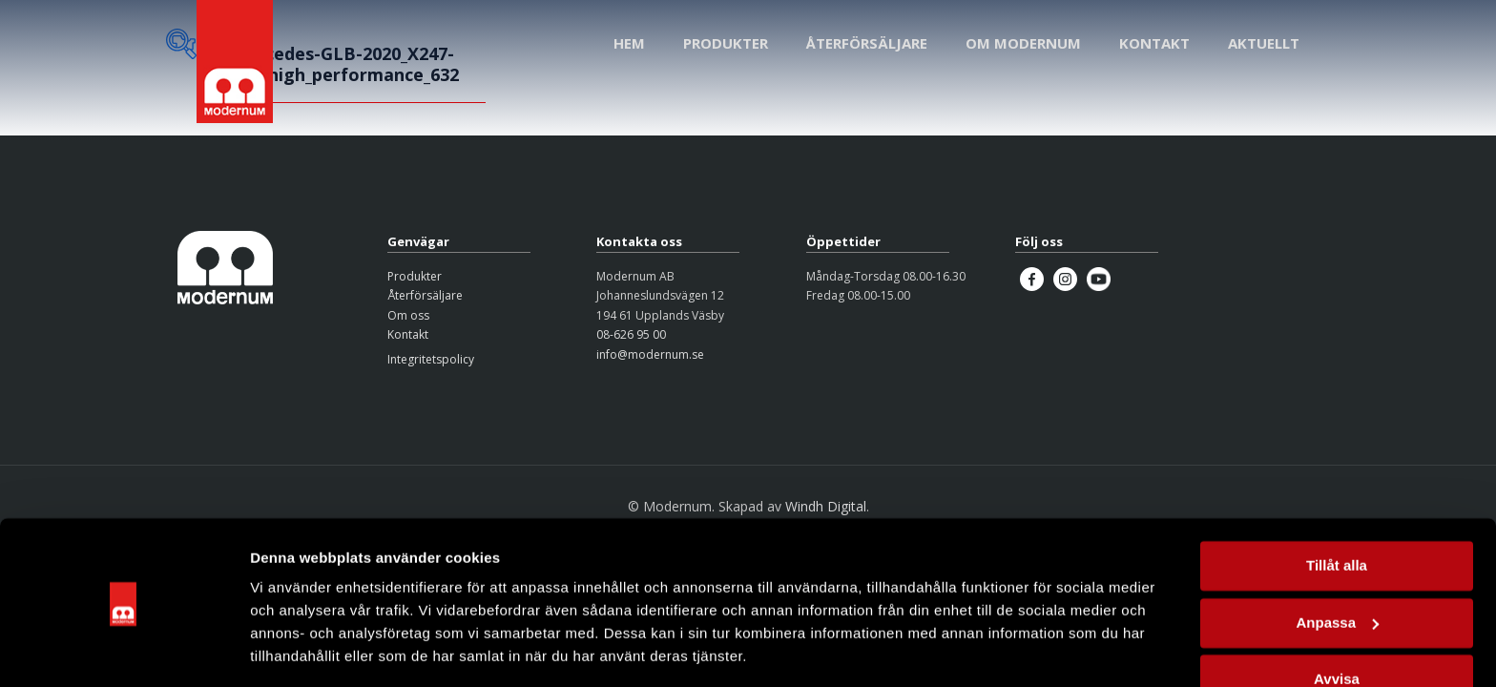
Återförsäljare (425, 295)
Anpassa (1337, 562)
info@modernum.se (650, 354)
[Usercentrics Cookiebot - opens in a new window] (123, 649)
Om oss (408, 315)
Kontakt (407, 334)
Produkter (414, 276)
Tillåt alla (1336, 506)
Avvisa (1337, 620)
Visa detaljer (292, 649)
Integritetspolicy (430, 359)
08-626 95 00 (631, 334)
